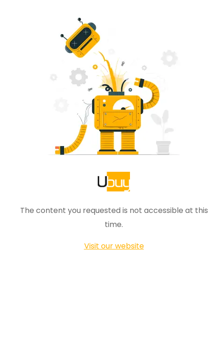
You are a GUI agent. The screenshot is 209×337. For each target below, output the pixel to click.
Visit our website (114, 246)
